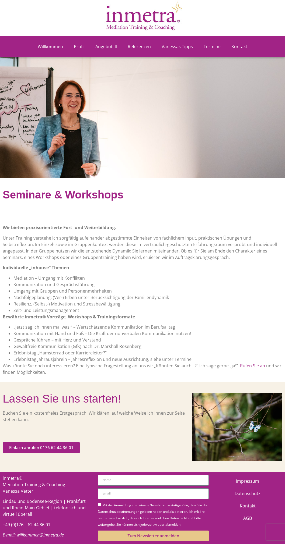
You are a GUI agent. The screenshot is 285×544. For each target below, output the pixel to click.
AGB (247, 518)
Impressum (247, 481)
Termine (212, 46)
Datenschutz (247, 493)
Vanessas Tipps (177, 46)
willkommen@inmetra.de (40, 535)
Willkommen (50, 46)
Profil (79, 46)
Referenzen (139, 46)
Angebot (106, 46)
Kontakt (239, 46)
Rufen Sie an (252, 366)
